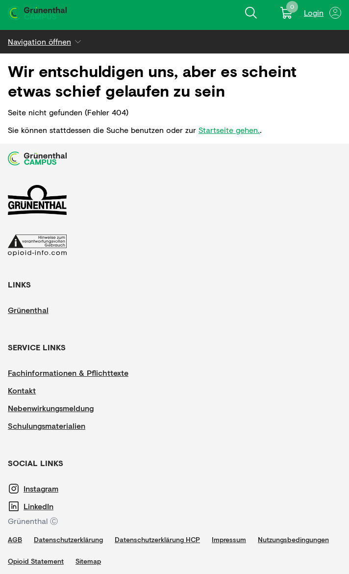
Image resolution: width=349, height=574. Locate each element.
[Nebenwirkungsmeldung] (51, 408)
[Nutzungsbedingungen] (293, 540)
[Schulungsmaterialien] (46, 426)
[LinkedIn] (53, 506)
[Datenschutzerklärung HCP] (157, 540)
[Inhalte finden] (251, 13)
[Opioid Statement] (36, 561)
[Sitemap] (88, 561)
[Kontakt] (37, 390)
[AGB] (15, 540)
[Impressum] (229, 540)
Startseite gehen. (229, 129)
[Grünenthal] (37, 310)
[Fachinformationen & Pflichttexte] (68, 373)
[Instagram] (53, 488)
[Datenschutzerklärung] (68, 540)
